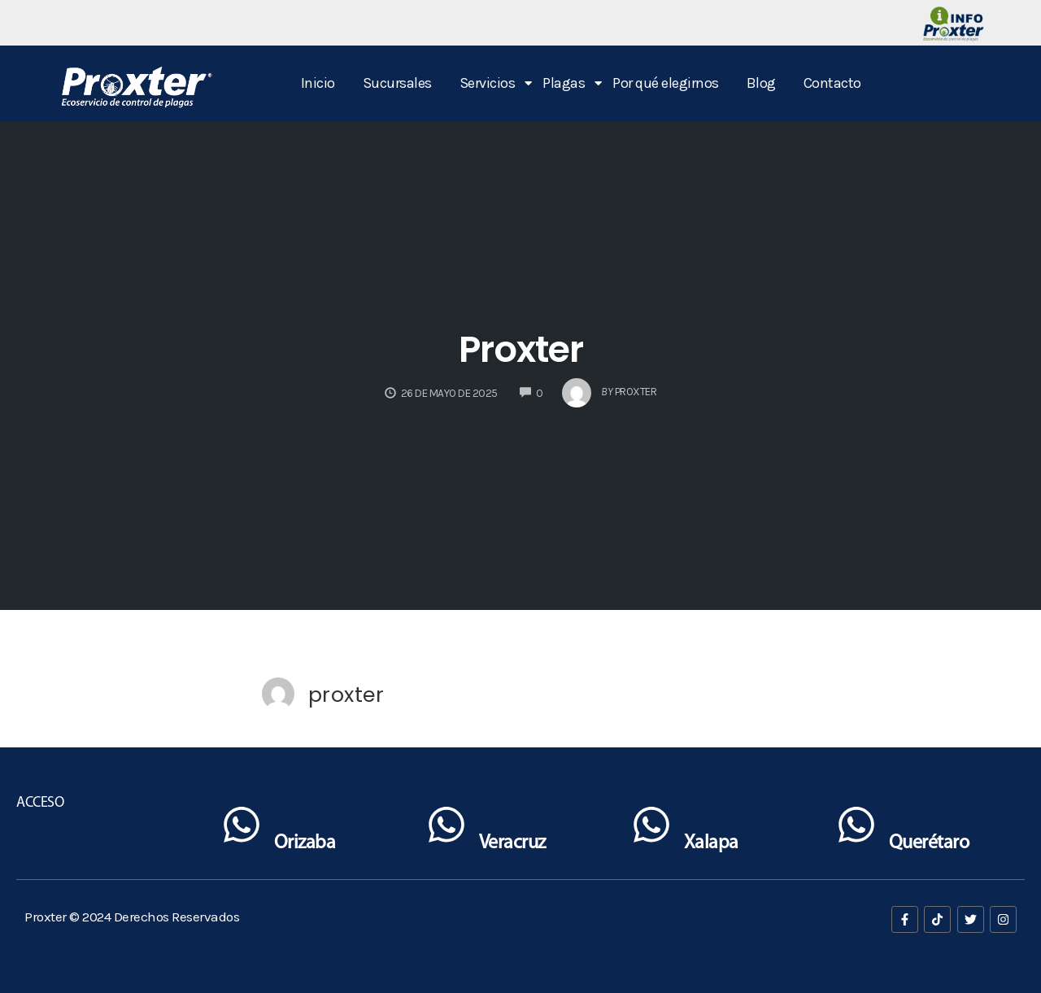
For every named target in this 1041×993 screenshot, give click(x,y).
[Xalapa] (651, 828)
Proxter (521, 349)
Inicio (318, 83)
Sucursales (397, 83)
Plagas (566, 83)
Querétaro (929, 843)
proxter (346, 694)
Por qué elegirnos (665, 83)
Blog (761, 83)
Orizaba (305, 843)
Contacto (832, 83)
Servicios (490, 83)
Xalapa (711, 843)
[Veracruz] (446, 828)
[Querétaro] (856, 828)
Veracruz (512, 843)
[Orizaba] (241, 828)
